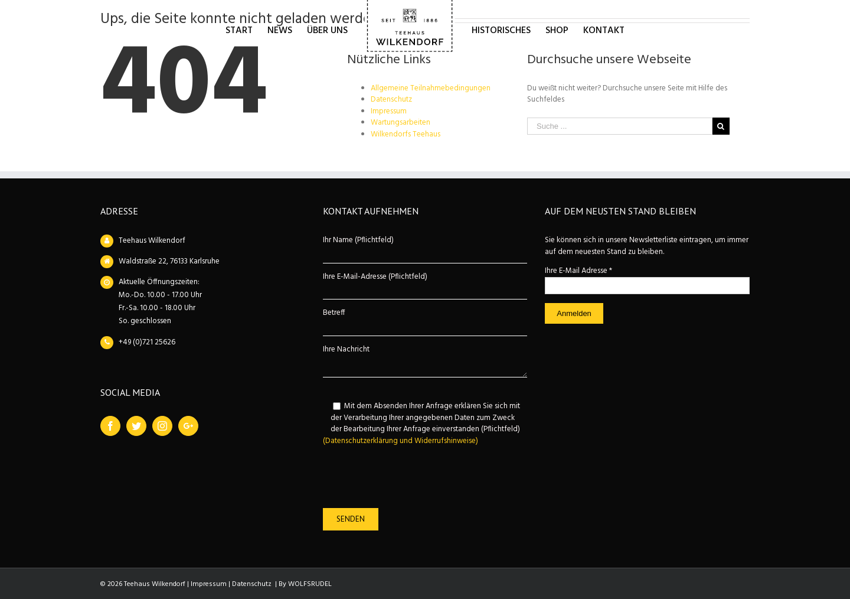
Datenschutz (391, 99)
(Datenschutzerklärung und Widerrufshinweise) (400, 441)
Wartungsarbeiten (400, 122)
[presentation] (412, 477)
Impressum (389, 111)
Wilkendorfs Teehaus (405, 134)
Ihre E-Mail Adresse (578, 271)
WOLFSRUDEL (310, 584)
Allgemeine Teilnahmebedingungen (431, 88)
